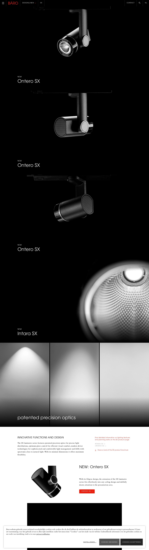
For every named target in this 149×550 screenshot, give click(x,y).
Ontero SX (86, 491)
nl (146, 3)
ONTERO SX (99, 446)
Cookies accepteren (131, 542)
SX (41, 3)
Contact (131, 3)
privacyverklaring (43, 534)
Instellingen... (89, 542)
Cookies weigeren (109, 542)
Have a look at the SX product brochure (113, 450)
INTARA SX (99, 444)
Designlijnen (28, 3)
